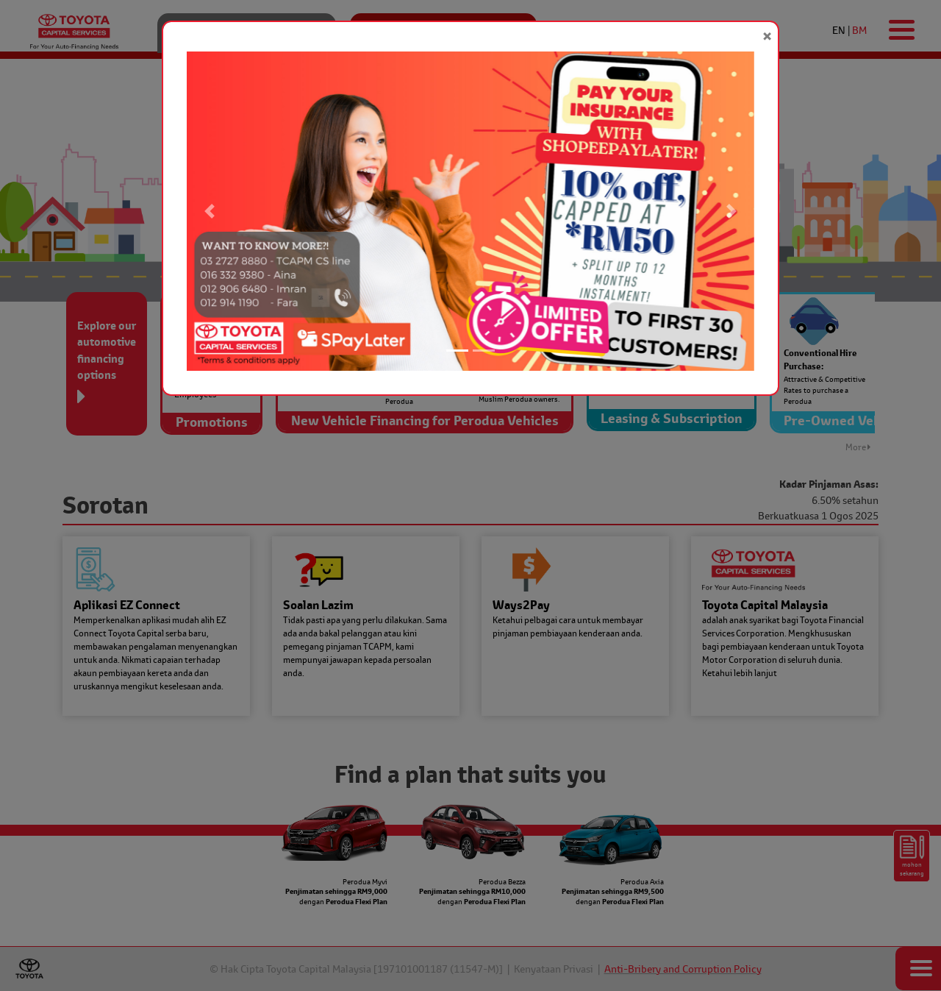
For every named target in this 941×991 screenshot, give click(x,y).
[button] (209, 211)
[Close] (767, 36)
